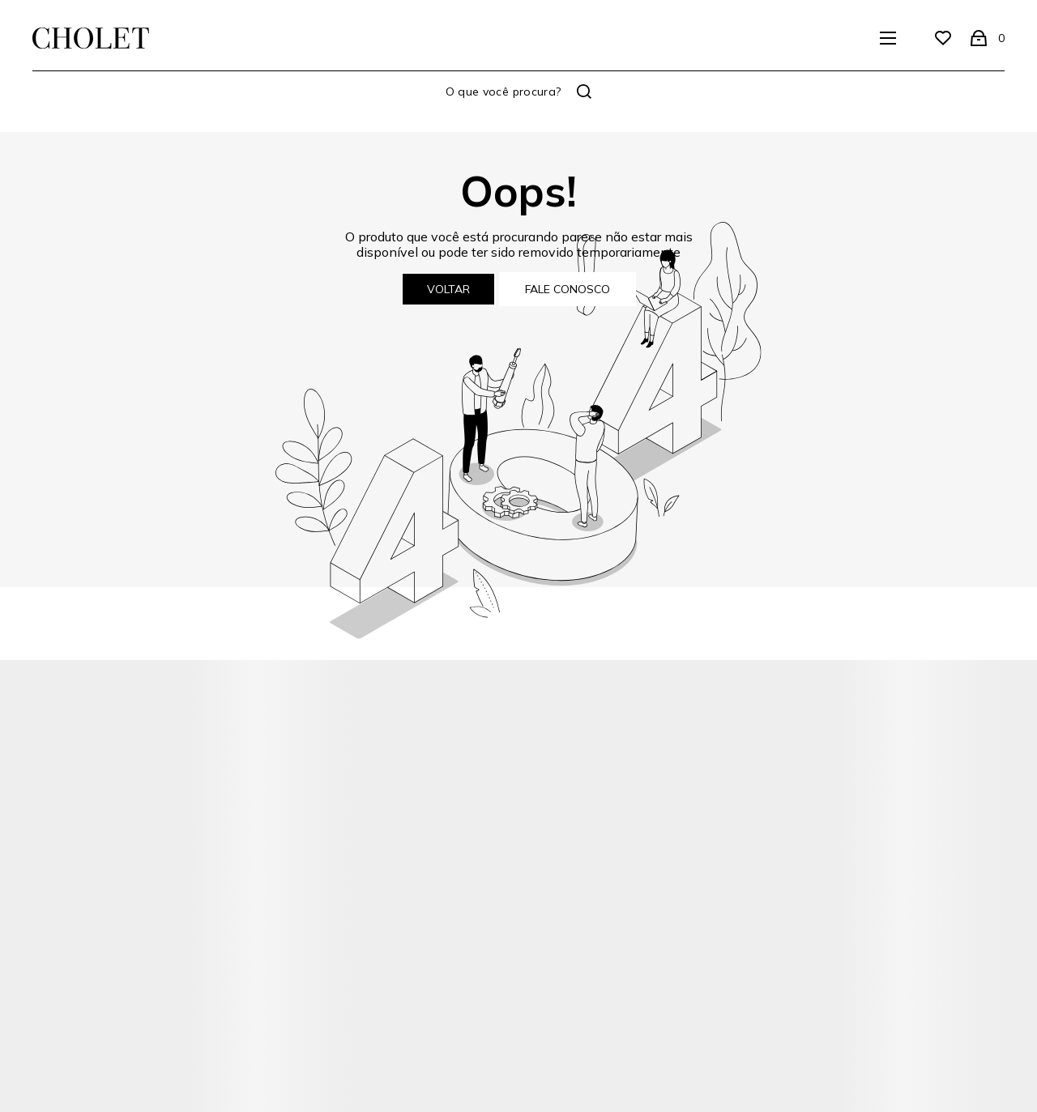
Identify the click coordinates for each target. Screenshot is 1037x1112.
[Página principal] (90, 38)
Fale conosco (567, 289)
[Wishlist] (943, 38)
